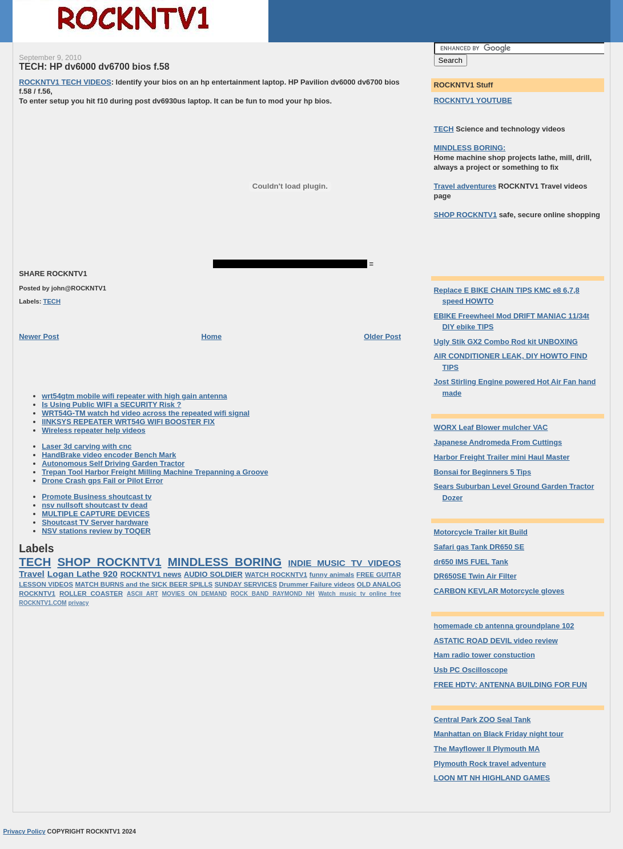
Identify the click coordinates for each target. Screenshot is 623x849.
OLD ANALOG (379, 584)
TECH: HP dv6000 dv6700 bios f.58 (94, 66)
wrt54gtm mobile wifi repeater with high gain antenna (134, 396)
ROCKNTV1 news (151, 574)
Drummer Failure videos (317, 584)
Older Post (382, 336)
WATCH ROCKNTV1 (276, 574)
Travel (32, 574)
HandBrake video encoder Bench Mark (109, 455)
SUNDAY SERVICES (246, 584)
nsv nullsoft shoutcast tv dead (94, 505)
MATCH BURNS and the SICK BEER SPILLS (143, 584)
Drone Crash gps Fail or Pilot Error (102, 480)
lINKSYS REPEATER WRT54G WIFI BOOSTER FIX (128, 421)
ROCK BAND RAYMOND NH (273, 594)
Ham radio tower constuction (484, 655)
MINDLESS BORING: (470, 148)
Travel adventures (465, 186)
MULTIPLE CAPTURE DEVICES (96, 513)
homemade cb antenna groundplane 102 (504, 625)
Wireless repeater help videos (93, 430)
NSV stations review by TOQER (96, 531)
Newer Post (39, 336)
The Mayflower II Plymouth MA (487, 748)
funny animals (332, 574)
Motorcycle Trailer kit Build (481, 532)
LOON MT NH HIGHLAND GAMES (492, 778)
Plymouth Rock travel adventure (490, 763)
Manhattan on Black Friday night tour (499, 734)
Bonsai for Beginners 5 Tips (483, 472)
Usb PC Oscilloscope (471, 669)
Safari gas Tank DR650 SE (479, 547)
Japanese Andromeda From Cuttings (498, 442)
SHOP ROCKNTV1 (109, 561)
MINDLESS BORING (225, 561)
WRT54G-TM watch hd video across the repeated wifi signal (146, 413)
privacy (79, 603)
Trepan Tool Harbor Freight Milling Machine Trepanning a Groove (155, 472)
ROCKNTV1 (37, 593)
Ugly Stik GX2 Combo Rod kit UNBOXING (506, 341)
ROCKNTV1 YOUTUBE (473, 100)
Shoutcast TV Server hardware (95, 522)
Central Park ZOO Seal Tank (482, 719)
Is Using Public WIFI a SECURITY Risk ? (111, 404)
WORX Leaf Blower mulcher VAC (491, 427)
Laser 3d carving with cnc (86, 446)
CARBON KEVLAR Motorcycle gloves (499, 591)
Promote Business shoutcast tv (96, 496)
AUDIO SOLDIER (213, 574)
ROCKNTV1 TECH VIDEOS (65, 82)
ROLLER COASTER (91, 593)
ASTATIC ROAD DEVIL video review (496, 640)
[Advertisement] (115, 186)
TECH (52, 301)
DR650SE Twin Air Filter (475, 576)
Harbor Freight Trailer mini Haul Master (502, 457)
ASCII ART (142, 594)
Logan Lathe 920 (82, 574)
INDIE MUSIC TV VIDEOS (344, 563)
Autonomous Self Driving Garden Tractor (113, 463)
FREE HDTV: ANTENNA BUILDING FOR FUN (510, 684)
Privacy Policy (24, 831)
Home (211, 336)
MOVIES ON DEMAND (194, 594)
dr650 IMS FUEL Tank (471, 561)
